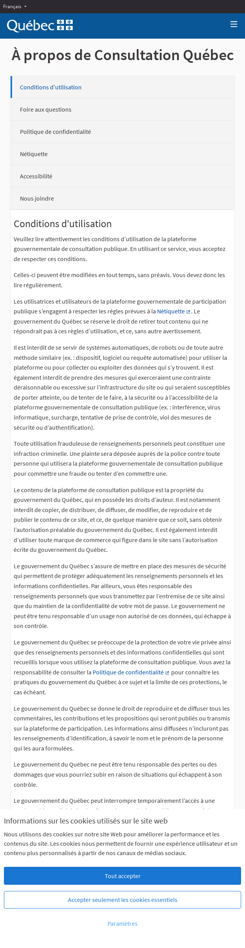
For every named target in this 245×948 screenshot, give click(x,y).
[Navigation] (234, 24)
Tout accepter (123, 876)
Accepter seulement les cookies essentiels (122, 900)
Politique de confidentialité (55, 131)
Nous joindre (37, 198)
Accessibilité (36, 176)
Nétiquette (34, 154)
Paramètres (122, 923)
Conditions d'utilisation (51, 87)
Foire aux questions (46, 109)
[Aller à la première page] (40, 26)
